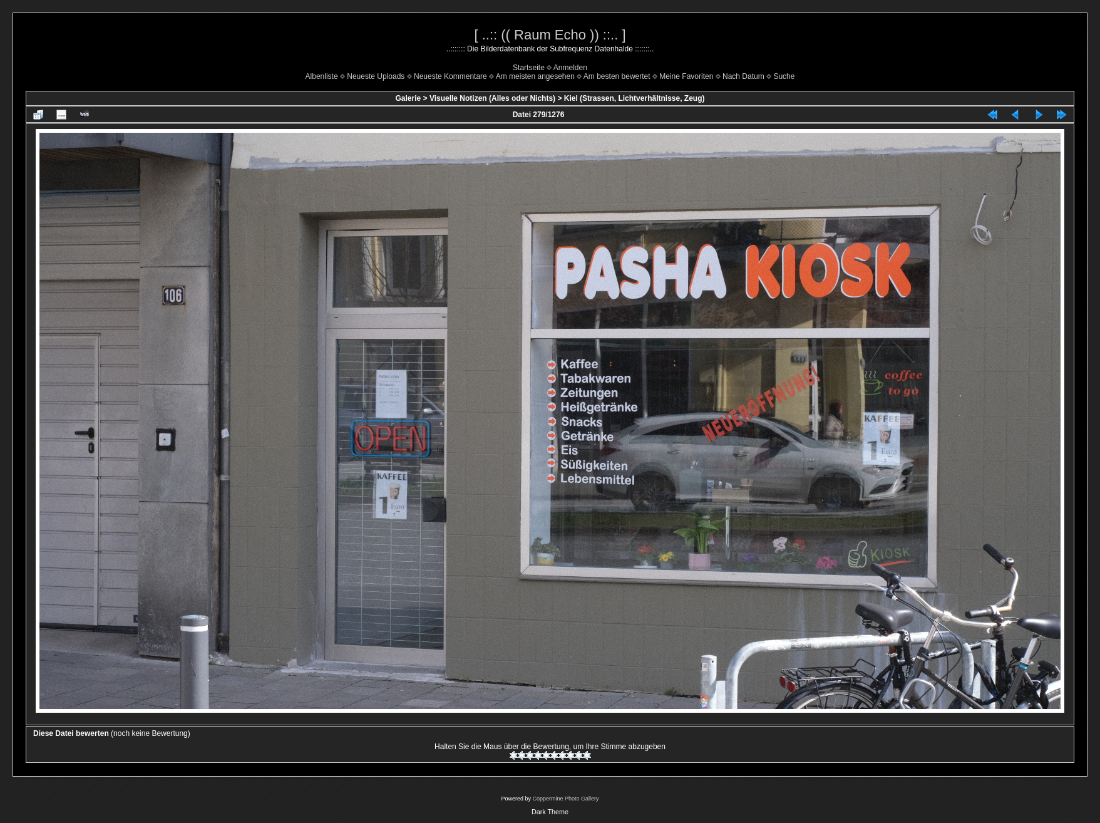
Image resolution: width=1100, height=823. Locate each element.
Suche (783, 76)
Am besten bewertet (616, 76)
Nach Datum (743, 76)
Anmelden (570, 67)
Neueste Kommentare (450, 76)
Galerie (408, 98)
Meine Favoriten (686, 76)
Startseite (529, 67)
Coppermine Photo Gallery (565, 798)
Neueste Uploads (375, 76)
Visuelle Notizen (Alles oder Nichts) (492, 98)
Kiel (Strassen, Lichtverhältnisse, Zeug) (634, 98)
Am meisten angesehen (535, 76)
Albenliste (322, 76)
